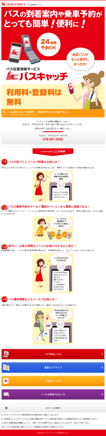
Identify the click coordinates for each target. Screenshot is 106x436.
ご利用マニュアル (53, 381)
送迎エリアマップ (53, 367)
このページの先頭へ (53, 408)
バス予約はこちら (53, 354)
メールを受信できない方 (53, 394)
